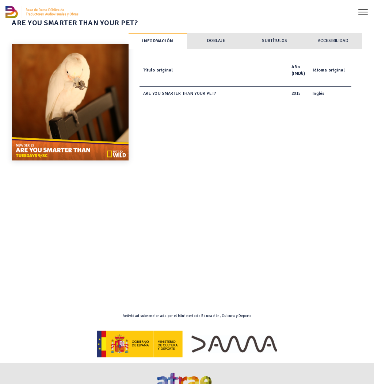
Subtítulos (274, 40)
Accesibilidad (333, 40)
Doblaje (216, 40)
